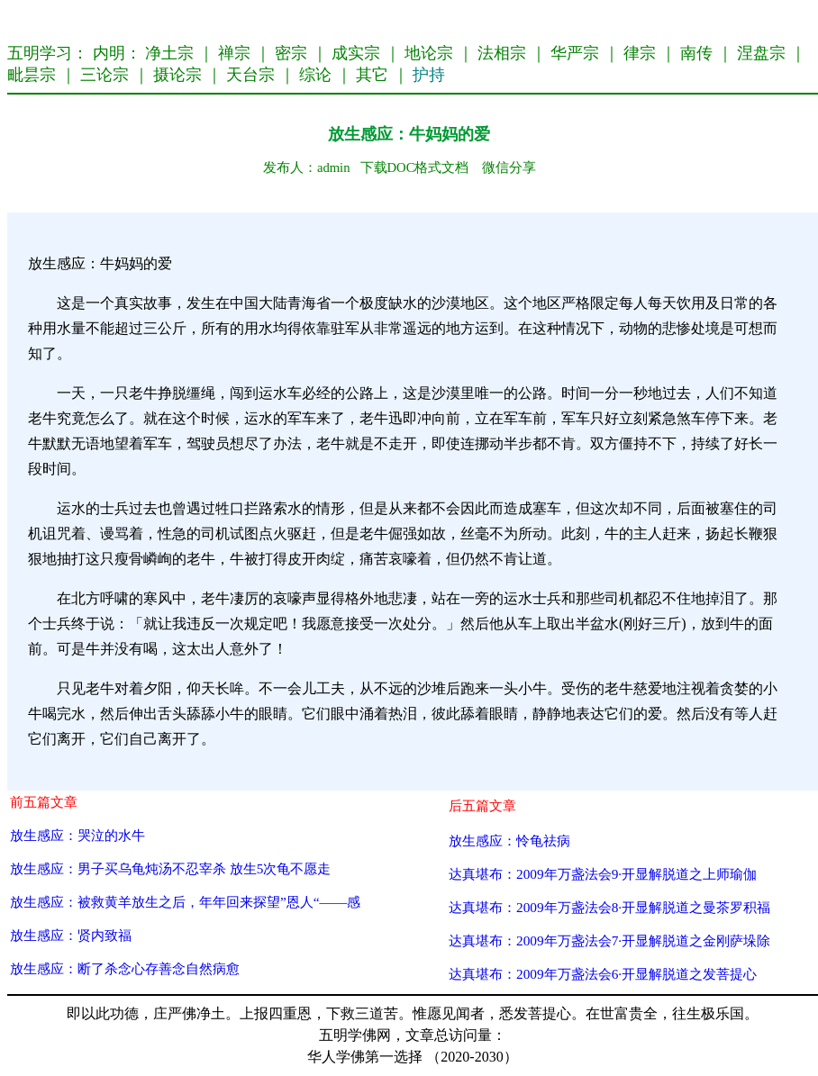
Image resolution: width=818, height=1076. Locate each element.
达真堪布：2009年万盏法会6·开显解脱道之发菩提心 (603, 973)
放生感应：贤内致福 (71, 935)
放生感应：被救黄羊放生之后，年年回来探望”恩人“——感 (185, 901)
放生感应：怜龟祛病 (509, 840)
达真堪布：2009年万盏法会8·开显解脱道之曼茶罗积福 (609, 907)
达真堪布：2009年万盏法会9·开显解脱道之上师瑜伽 (603, 874)
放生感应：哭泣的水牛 (77, 835)
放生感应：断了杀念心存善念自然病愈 (125, 968)
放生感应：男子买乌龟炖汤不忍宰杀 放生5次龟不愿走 (171, 868)
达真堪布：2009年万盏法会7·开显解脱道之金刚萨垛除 (609, 940)
